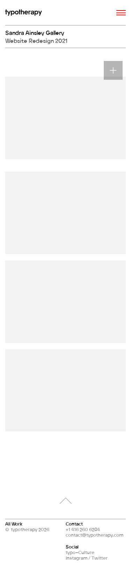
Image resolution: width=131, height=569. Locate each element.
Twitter (100, 558)
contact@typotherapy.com (94, 535)
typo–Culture (80, 552)
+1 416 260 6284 (83, 529)
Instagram (76, 558)
